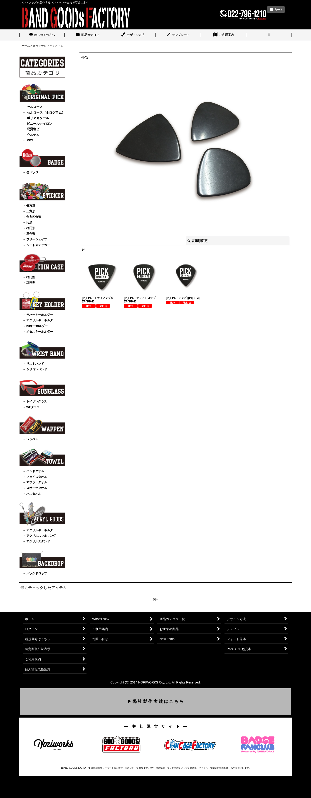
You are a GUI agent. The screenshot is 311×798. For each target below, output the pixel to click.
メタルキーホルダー (39, 331)
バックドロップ (36, 573)
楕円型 (30, 277)
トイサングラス (36, 401)
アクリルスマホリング (41, 535)
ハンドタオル (35, 471)
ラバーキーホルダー (39, 315)
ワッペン (31, 439)
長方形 (30, 205)
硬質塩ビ (33, 129)
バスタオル (33, 493)
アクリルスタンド (38, 541)
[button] (269, 35)
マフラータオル (36, 482)
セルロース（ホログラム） (46, 112)
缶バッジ (32, 172)
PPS (30, 140)
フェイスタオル (36, 477)
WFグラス (33, 407)
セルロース (35, 107)
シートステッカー (38, 245)
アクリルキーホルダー (41, 320)
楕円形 (30, 228)
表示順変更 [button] (197, 241)
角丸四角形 (33, 217)
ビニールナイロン (39, 123)
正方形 (30, 211)
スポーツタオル (36, 488)
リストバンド (35, 363)
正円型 (30, 282)
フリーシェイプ (36, 239)
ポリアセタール (38, 118)
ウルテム (33, 135)
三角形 (30, 233)
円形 (29, 222)
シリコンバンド (36, 369)
